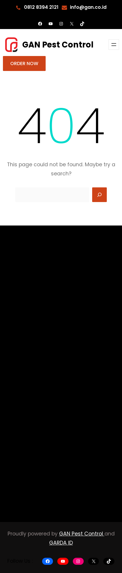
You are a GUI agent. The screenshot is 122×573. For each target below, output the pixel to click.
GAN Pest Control (57, 44)
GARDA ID (61, 542)
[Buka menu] (114, 44)
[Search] (99, 194)
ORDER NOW (24, 63)
